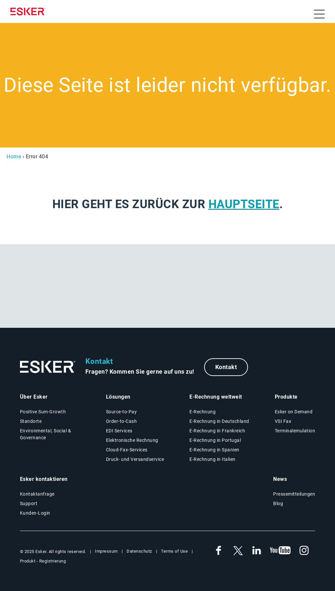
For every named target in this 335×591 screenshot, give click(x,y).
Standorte (31, 421)
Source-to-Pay (121, 411)
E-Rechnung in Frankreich (217, 430)
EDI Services (119, 430)
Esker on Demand (294, 411)
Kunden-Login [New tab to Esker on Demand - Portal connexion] (35, 513)
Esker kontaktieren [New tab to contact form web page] (44, 479)
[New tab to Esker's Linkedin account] (256, 550)
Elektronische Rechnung (132, 440)
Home (14, 156)
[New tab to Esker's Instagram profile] (304, 550)
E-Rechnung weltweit (215, 397)
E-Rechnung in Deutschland (219, 421)
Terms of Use (174, 551)
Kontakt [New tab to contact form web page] (226, 367)
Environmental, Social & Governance (45, 434)
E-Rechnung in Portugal (215, 440)
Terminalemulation (295, 430)
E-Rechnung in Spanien (214, 449)
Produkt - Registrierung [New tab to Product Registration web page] (43, 561)
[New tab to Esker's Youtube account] (280, 550)
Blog (278, 503)
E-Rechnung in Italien (212, 459)
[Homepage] (29, 11)
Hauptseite (243, 204)
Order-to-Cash (121, 421)
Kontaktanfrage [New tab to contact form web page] (37, 494)
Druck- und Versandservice (135, 459)
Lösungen (118, 397)
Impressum (106, 551)
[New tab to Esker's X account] (237, 550)
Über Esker (34, 397)
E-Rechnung (202, 411)
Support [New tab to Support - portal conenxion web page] (29, 503)
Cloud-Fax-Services (127, 449)
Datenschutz (139, 551)
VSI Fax (283, 421)
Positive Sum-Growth (43, 411)
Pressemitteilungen (294, 494)
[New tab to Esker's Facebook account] (218, 550)
